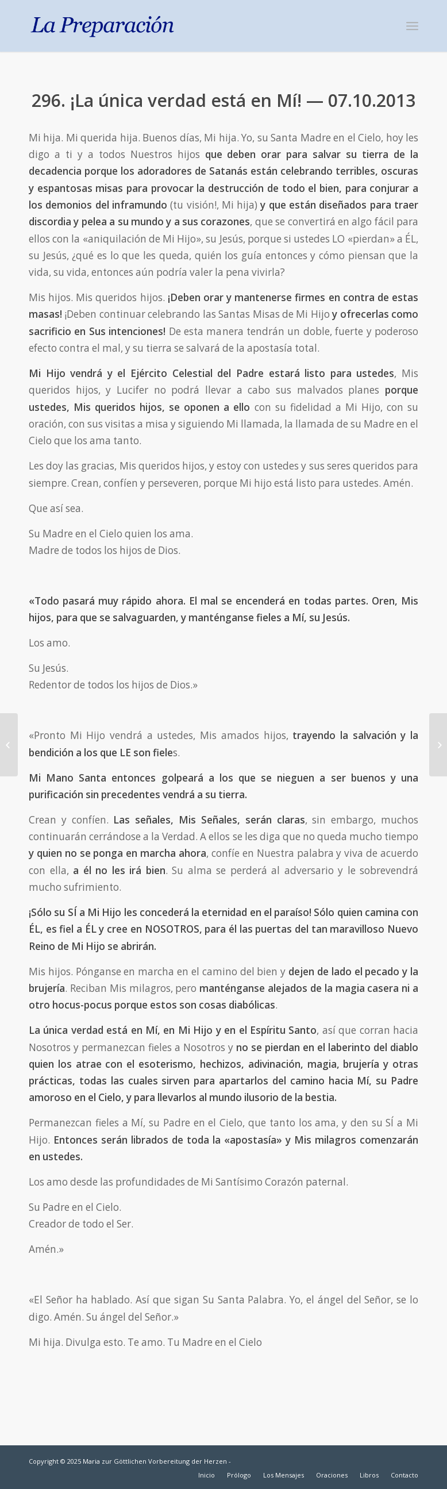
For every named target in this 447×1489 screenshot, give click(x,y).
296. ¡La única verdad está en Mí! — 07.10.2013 (223, 100)
